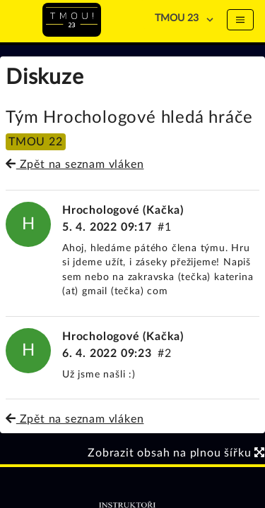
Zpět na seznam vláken (74, 164)
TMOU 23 (177, 18)
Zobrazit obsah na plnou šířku (176, 453)
